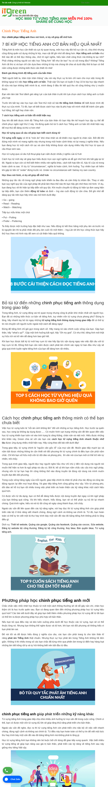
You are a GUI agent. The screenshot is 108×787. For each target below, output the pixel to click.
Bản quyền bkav (85, 528)
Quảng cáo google (38, 524)
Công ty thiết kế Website (21, 3)
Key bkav (70, 528)
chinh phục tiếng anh (18, 37)
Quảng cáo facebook (58, 524)
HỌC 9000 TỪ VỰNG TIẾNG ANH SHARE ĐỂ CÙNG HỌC (54, 20)
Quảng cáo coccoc (80, 524)
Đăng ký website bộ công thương (19, 528)
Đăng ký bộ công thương (51, 528)
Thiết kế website (19, 524)
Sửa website (97, 524)
